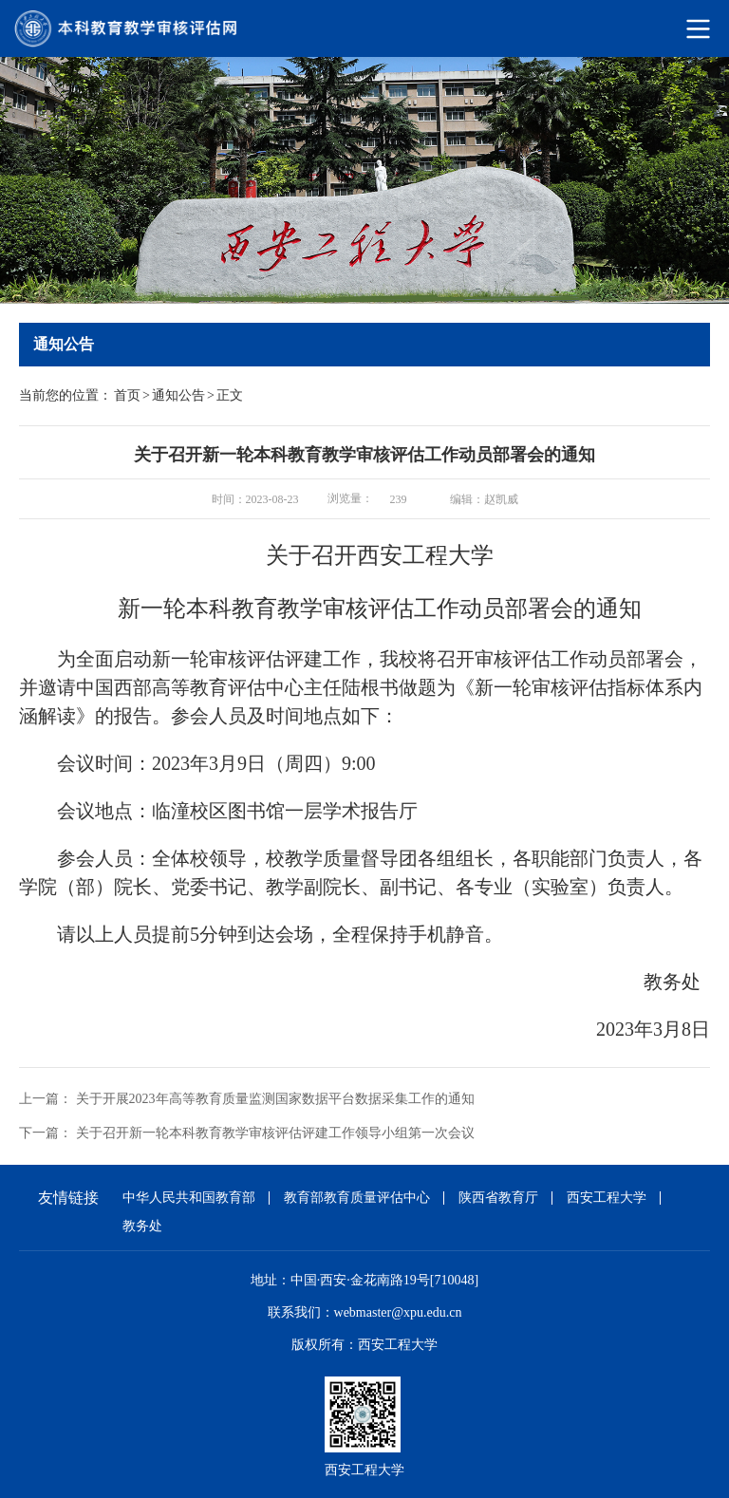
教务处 (142, 1226)
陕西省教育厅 (498, 1197)
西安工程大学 (606, 1197)
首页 (127, 395)
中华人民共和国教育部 (188, 1197)
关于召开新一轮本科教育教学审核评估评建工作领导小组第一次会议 (275, 1133)
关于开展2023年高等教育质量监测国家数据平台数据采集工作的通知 (275, 1099)
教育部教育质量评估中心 (357, 1197)
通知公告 (178, 395)
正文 (229, 395)
